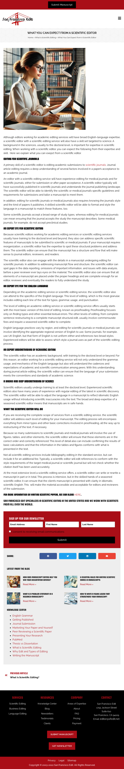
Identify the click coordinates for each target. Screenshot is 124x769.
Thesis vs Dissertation (25, 643)
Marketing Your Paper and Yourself (32, 627)
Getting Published (22, 619)
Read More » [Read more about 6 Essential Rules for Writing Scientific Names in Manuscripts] (86, 584)
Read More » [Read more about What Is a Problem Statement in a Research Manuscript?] (29, 601)
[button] (48, 556)
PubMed (17, 639)
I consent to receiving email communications (38, 531)
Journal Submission (23, 623)
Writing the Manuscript (25, 655)
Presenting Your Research (27, 635)
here (77, 494)
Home (30, 38)
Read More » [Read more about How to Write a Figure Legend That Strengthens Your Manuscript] (86, 601)
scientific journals (96, 165)
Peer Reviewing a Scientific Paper (32, 631)
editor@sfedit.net (110, 718)
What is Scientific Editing (45, 38)
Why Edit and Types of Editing (30, 651)
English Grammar (22, 615)
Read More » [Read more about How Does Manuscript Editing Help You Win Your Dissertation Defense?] (29, 584)
